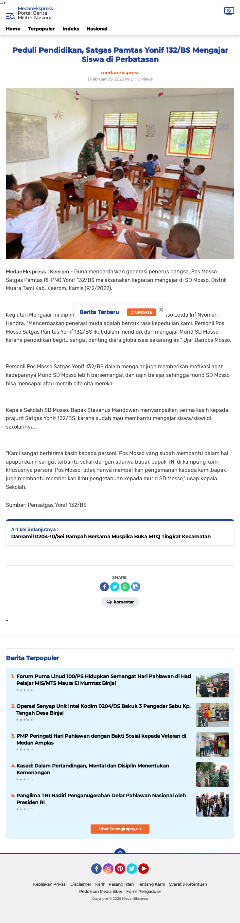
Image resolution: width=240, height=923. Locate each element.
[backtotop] (120, 854)
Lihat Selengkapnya (120, 828)
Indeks (70, 29)
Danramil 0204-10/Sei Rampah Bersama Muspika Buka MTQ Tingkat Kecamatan (111, 536)
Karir (100, 884)
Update (141, 312)
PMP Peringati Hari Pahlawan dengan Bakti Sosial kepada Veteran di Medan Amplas (101, 739)
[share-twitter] (114, 586)
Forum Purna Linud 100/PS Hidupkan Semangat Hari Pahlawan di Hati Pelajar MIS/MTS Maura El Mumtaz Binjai (103, 679)
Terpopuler (41, 29)
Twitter (135, 871)
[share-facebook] (104, 586)
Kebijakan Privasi (49, 884)
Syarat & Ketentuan (188, 884)
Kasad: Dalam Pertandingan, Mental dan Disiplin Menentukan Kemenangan (92, 769)
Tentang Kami (151, 884)
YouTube (148, 871)
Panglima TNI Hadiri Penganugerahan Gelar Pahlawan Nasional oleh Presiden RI (101, 798)
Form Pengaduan (143, 891)
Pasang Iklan (121, 884)
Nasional (97, 29)
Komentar (120, 601)
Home (13, 29)
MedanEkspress (35, 8)
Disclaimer (80, 884)
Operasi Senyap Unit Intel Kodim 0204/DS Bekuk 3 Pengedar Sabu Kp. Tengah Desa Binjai (103, 709)
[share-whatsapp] (125, 586)
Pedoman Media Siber (100, 891)
